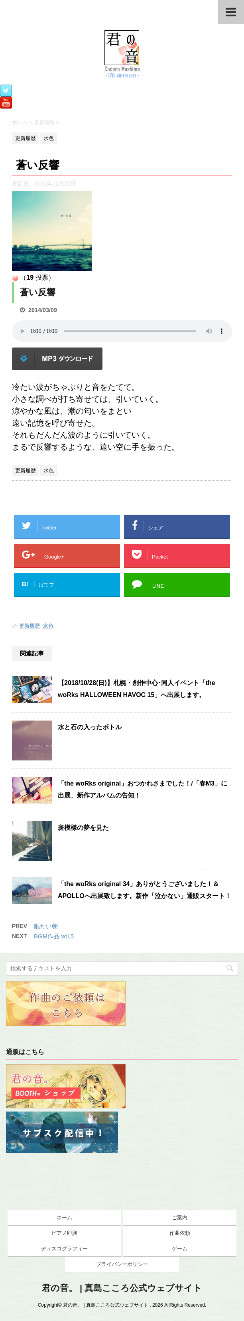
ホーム (64, 1217)
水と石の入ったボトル (90, 727)
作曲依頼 (179, 1233)
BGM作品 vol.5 (54, 936)
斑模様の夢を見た (83, 827)
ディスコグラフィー (64, 1249)
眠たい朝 (46, 926)
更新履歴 (29, 626)
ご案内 (179, 1217)
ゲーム (179, 1249)
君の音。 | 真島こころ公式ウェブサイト (122, 1288)
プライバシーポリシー (122, 1264)
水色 (48, 626)
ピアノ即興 (64, 1233)
